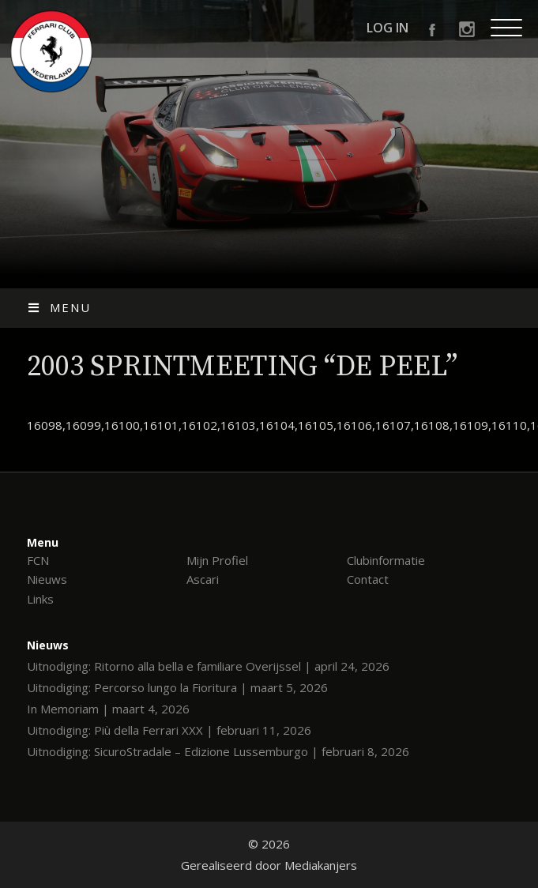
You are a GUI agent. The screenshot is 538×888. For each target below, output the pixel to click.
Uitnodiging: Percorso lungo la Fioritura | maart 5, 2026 (177, 687)
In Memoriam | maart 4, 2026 (108, 709)
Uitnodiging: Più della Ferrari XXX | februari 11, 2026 (169, 730)
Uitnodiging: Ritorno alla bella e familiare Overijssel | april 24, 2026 (208, 666)
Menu (59, 307)
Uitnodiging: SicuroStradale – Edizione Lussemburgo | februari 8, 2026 (218, 751)
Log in (387, 27)
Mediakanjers (320, 865)
